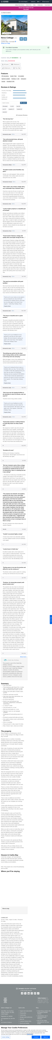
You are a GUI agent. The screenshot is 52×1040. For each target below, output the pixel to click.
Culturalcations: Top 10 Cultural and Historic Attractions (42, 1017)
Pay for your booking (24, 1023)
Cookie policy (23, 1015)
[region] (26, 1032)
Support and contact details (26, 1011)
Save (21, 39)
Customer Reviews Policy (25, 1021)
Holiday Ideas (40, 5)
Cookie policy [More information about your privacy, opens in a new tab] (30, 1034)
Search (23, 102)
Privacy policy (23, 1013)
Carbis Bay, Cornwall (8, 42)
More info (22, 1019)
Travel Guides (47, 5)
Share (25, 39)
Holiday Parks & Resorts (19, 5)
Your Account (46, 1)
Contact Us (33, 1)
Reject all (46, 1037)
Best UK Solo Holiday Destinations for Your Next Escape (43, 1022)
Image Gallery (7, 33)
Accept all (36, 1037)
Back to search (6, 12)
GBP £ (39, 1)
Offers (34, 5)
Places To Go (28, 5)
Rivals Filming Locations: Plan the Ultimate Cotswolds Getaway (44, 1012)
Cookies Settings (5, 1037)
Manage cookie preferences (26, 1017)
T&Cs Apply (26, 9)
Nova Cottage (7, 38)
